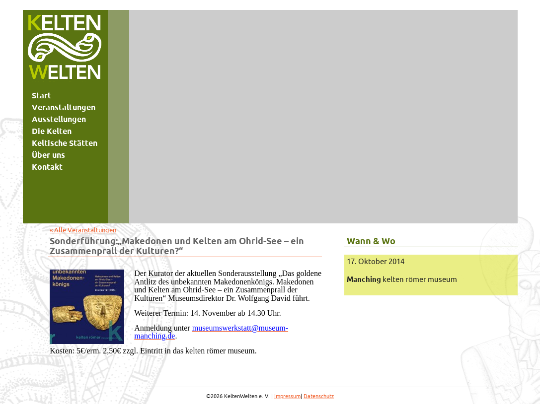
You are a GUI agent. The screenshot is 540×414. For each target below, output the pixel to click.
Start (41, 95)
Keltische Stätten (64, 142)
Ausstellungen (59, 119)
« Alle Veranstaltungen (83, 229)
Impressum (287, 396)
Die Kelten (52, 131)
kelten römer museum (402, 279)
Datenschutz (319, 396)
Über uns (48, 154)
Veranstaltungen (63, 107)
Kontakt (47, 166)
